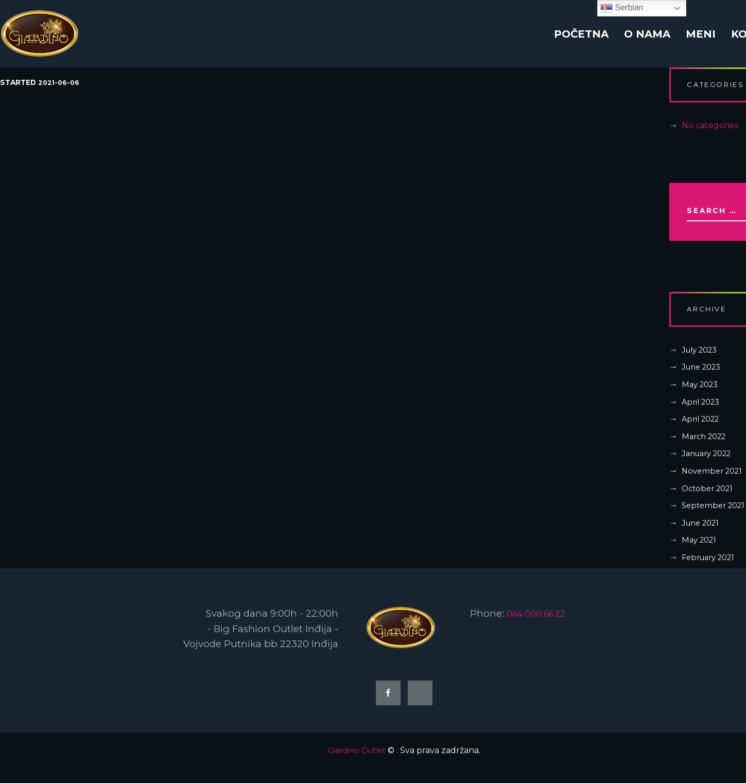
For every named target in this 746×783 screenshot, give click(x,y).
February (711, 568)
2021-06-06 (60, 83)
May (702, 395)
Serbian (622, 8)
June (704, 378)
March (706, 447)
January (710, 464)
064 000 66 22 (540, 625)
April (703, 412)
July (702, 361)
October (710, 499)
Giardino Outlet (356, 765)
